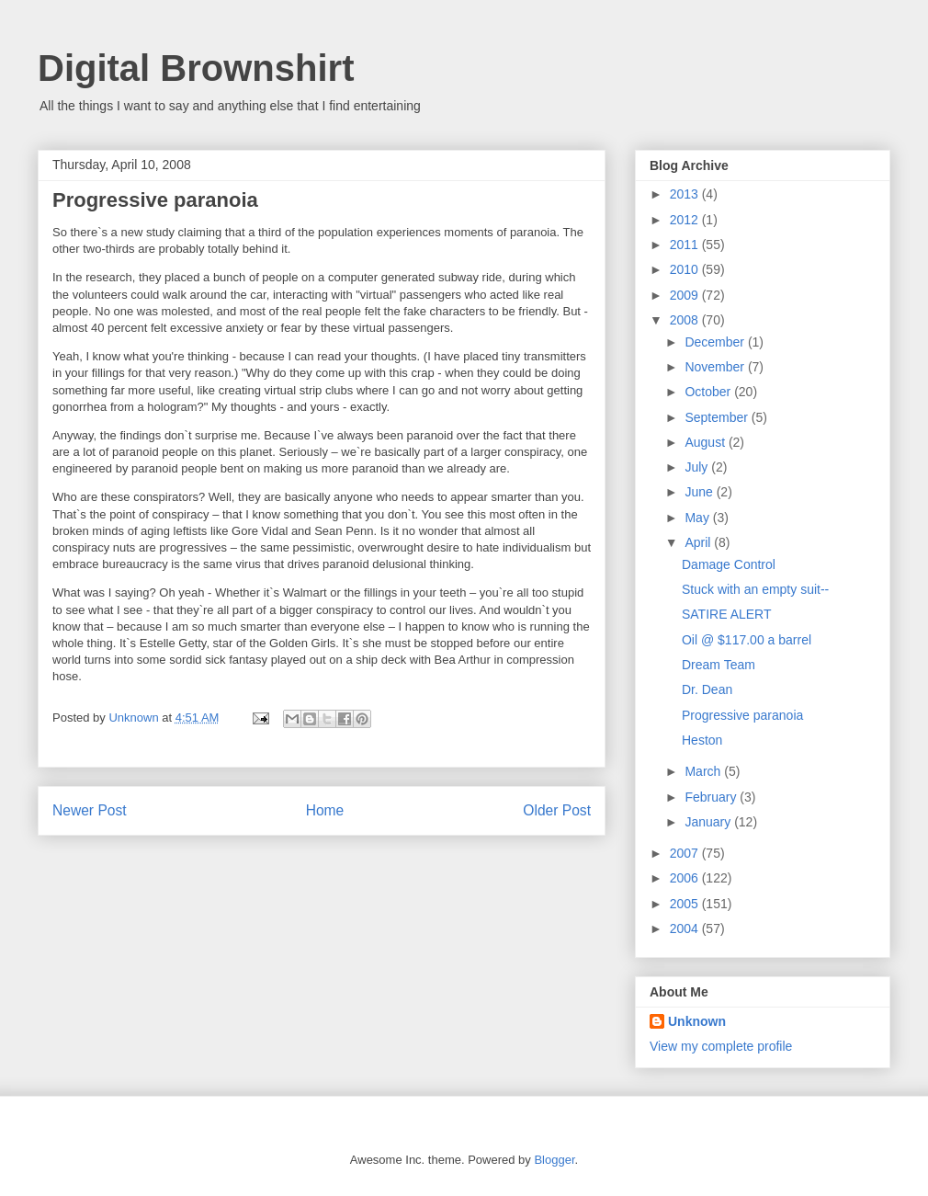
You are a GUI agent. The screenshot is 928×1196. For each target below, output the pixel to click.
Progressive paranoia (742, 715)
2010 (686, 269)
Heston (702, 740)
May (698, 517)
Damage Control (728, 564)
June (700, 491)
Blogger (554, 1160)
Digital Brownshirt (196, 68)
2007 (686, 853)
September (718, 417)
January (709, 821)
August (706, 442)
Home (325, 810)
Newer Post (89, 810)
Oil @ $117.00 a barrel (746, 639)
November (716, 366)
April (699, 542)
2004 (686, 928)
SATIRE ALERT (727, 614)
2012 (686, 219)
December (716, 342)
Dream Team (718, 664)
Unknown (697, 1021)
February (712, 797)
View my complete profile (721, 1046)
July (698, 467)
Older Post (557, 810)
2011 (686, 244)
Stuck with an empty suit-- (755, 589)
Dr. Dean (707, 689)
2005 (686, 903)
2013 (686, 194)
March (704, 771)
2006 (686, 878)
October (709, 391)
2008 (686, 320)
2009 (686, 295)
